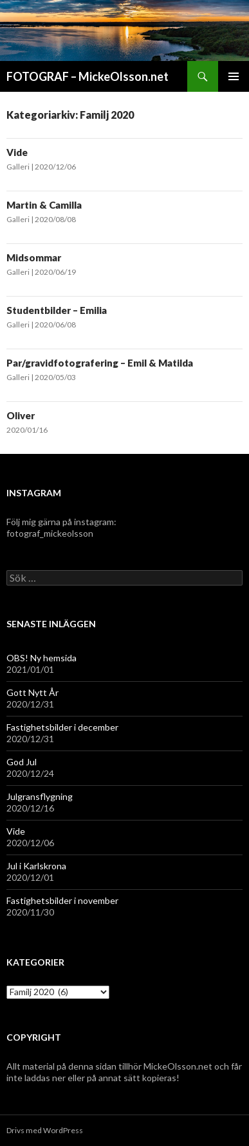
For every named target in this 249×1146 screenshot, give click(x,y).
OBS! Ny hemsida (41, 657)
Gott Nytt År (32, 692)
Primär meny (233, 76)
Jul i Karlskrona (36, 865)
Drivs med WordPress (44, 1130)
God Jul (21, 761)
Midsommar (33, 257)
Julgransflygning (39, 796)
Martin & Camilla (44, 205)
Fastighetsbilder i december (62, 727)
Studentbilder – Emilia (56, 310)
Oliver (20, 415)
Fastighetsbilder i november (62, 900)
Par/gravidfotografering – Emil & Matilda (99, 363)
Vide (17, 152)
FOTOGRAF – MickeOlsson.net (87, 76)
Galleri (18, 166)
